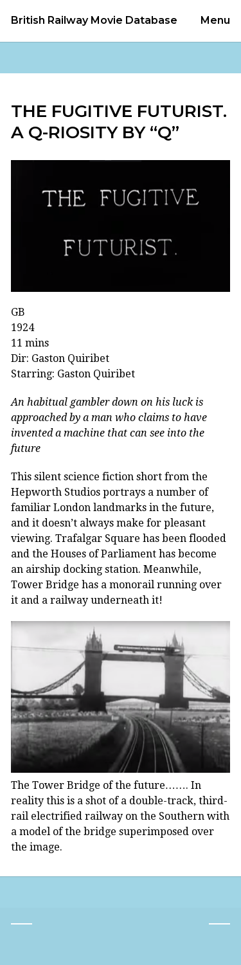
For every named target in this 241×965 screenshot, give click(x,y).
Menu (215, 20)
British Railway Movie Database (94, 20)
